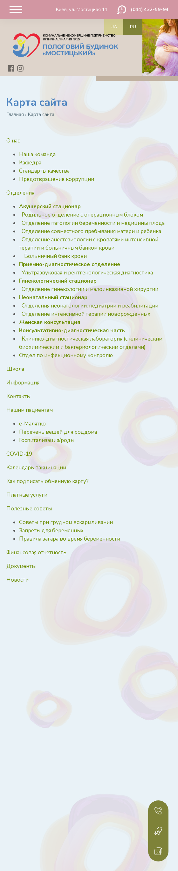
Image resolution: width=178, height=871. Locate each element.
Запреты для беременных (51, 530)
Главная (15, 114)
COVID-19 (19, 454)
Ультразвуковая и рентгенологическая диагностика (87, 272)
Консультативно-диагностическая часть (72, 330)
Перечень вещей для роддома (58, 432)
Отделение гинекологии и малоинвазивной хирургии (90, 289)
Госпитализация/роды (46, 440)
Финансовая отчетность (36, 552)
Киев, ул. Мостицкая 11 (82, 9)
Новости (17, 580)
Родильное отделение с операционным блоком (82, 214)
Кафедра (30, 162)
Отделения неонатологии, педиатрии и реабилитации (90, 305)
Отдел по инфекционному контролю (66, 355)
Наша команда (37, 154)
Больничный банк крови (55, 256)
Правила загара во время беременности (69, 539)
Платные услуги (26, 495)
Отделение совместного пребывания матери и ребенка (91, 231)
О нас (13, 140)
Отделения (20, 193)
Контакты (18, 396)
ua (114, 27)
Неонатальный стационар (53, 297)
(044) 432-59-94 (149, 9)
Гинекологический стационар (58, 281)
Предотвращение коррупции (56, 179)
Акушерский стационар (50, 206)
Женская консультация (49, 322)
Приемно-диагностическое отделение (69, 264)
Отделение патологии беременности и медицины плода (93, 223)
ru (133, 27)
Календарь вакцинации (36, 467)
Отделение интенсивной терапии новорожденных (86, 314)
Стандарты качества (44, 171)
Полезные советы (29, 508)
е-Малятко (32, 423)
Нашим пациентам (29, 410)
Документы (21, 566)
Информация (22, 382)
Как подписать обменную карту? (47, 481)
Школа (15, 369)
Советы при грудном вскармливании (66, 522)
